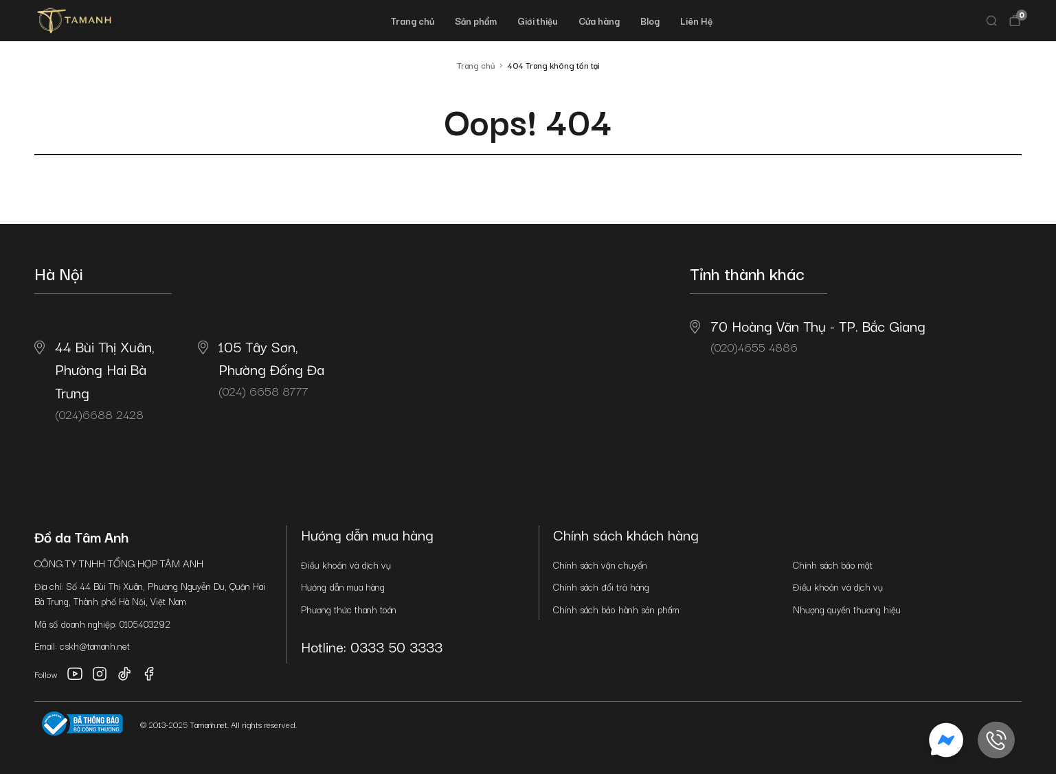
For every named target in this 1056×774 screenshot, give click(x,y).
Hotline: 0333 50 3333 (371, 646)
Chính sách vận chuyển (600, 564)
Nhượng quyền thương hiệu (847, 609)
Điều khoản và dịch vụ (346, 564)
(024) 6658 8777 (261, 367)
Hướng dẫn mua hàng (343, 586)
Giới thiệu (537, 20)
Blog (650, 20)
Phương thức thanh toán (348, 609)
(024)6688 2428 (94, 379)
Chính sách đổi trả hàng (601, 586)
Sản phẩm (476, 20)
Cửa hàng (599, 20)
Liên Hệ (696, 20)
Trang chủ (412, 20)
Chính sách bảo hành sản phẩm (616, 609)
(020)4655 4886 (807, 335)
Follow (46, 674)
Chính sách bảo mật (833, 564)
